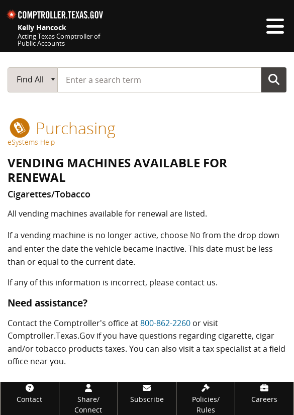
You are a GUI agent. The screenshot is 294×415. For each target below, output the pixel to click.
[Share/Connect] (88, 398)
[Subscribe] (147, 393)
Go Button (273, 79)
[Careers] (264, 393)
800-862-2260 (165, 323)
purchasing (63, 128)
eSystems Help (31, 142)
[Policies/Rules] (205, 398)
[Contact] (30, 393)
